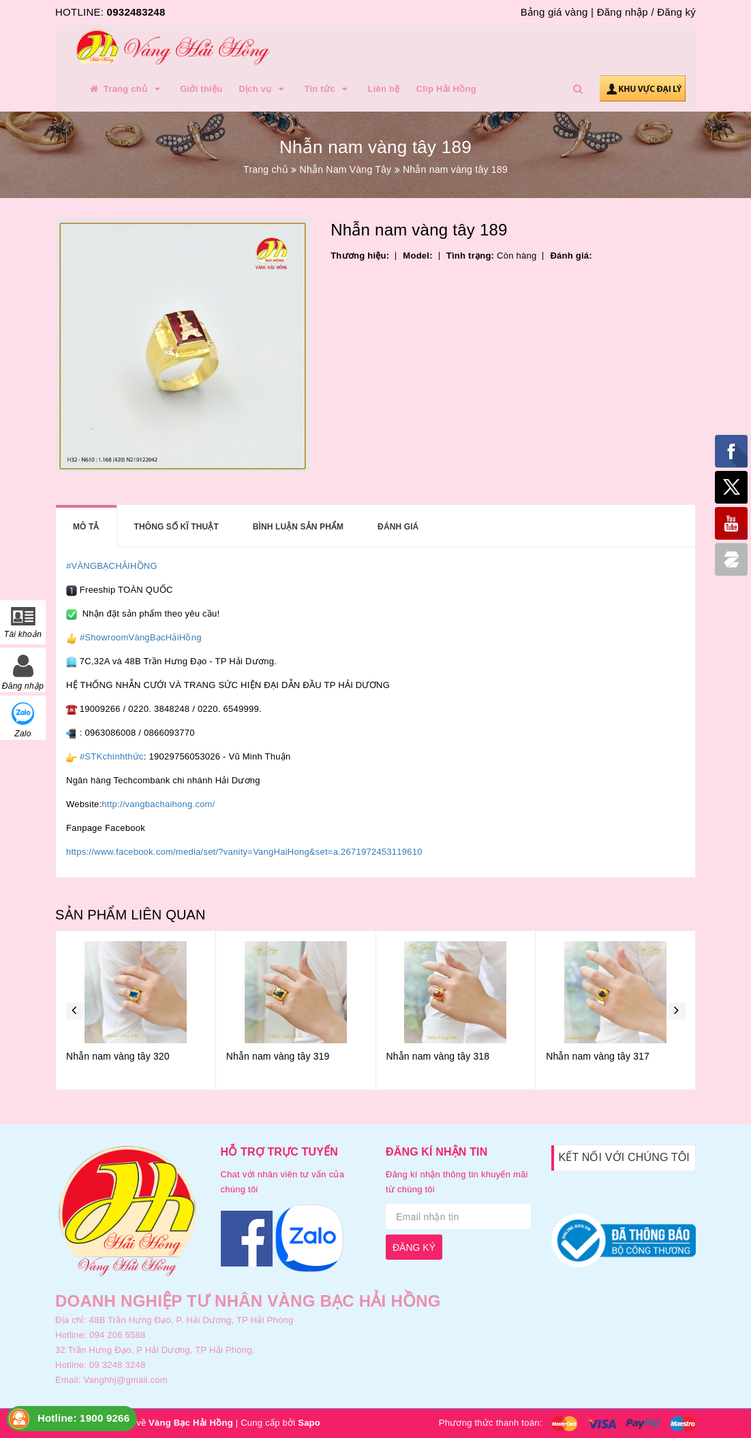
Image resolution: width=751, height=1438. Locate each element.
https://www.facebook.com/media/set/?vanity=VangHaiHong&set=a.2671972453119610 (244, 852)
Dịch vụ (263, 89)
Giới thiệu (201, 89)
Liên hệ (384, 89)
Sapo (309, 1423)
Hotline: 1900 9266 (83, 1418)
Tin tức (327, 89)
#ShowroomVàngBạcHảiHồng (141, 637)
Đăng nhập (622, 12)
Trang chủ (125, 89)
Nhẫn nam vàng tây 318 (438, 1056)
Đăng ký (676, 12)
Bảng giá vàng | (557, 12)
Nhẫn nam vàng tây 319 (278, 1056)
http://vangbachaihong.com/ (158, 804)
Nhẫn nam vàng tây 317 (597, 1056)
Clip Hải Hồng (446, 89)
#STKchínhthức (112, 756)
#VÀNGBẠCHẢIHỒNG (111, 566)
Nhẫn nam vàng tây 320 (118, 1056)
